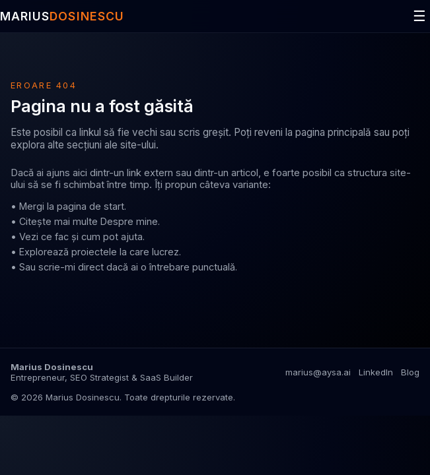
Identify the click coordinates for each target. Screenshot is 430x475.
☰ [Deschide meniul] (419, 16)
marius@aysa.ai (318, 372)
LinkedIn (376, 372)
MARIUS (62, 16)
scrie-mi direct (71, 266)
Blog (410, 372)
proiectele (94, 251)
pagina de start (90, 206)
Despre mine (129, 221)
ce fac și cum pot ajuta (92, 236)
